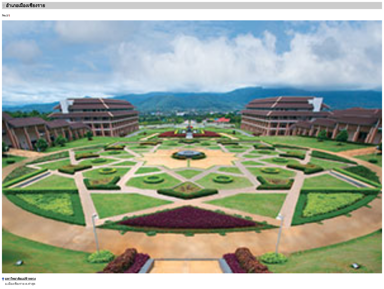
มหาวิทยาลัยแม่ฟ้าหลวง (20, 278)
